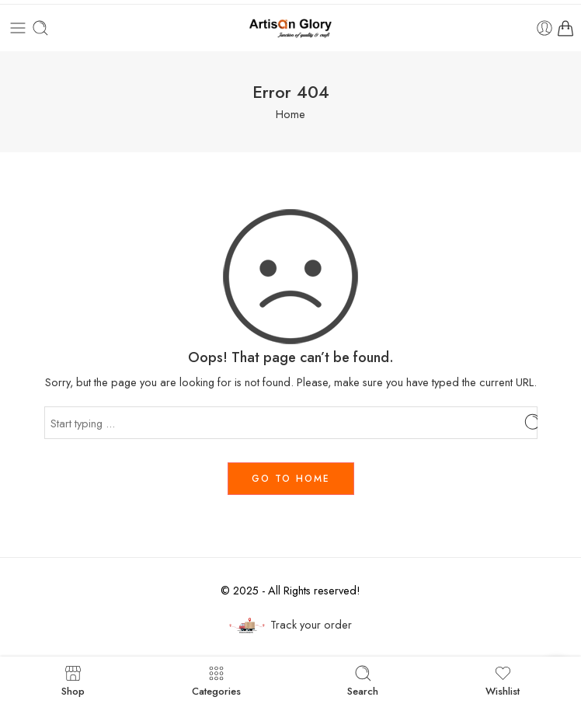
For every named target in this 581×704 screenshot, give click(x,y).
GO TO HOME (291, 479)
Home (290, 114)
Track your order (290, 625)
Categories (216, 680)
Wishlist (502, 680)
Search (362, 680)
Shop (73, 680)
